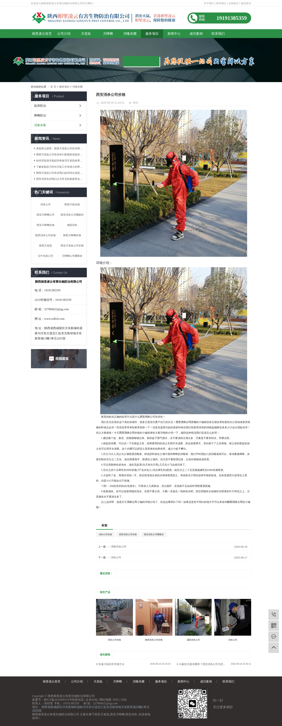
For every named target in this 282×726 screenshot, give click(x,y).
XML (124, 699)
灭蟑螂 (108, 33)
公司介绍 (63, 33)
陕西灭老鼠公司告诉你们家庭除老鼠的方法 (60, 154)
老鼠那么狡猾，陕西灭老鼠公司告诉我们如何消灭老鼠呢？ (60, 148)
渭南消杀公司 (118, 546)
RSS (116, 699)
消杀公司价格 (105, 534)
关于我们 (209, 3)
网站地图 (105, 699)
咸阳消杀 (72, 225)
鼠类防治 (40, 105)
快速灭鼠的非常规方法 (111, 664)
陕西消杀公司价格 (45, 235)
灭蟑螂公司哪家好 (72, 255)
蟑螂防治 (40, 115)
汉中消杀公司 (45, 255)
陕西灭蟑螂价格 (72, 235)
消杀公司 (45, 204)
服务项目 (152, 33)
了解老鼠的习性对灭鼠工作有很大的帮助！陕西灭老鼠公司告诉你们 (60, 166)
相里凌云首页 (42, 33)
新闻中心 (174, 33)
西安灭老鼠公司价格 (72, 245)
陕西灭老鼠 (45, 245)
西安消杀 (108, 454)
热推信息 (78, 699)
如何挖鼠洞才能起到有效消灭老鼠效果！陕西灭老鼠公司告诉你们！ (60, 160)
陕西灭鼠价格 (72, 204)
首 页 (53, 86)
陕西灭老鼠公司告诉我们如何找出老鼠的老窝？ (60, 172)
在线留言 (234, 3)
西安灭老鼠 (102, 714)
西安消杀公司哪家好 (72, 214)
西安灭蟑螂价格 (46, 225)
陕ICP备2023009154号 (58, 699)
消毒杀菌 (130, 33)
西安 (124, 502)
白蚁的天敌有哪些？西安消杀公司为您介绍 (203, 664)
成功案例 (196, 33)
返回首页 (246, 3)
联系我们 (221, 3)
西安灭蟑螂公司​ (46, 214)
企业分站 (91, 699)
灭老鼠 (86, 33)
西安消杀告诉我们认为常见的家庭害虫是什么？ (60, 178)
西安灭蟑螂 (117, 714)
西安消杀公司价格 (128, 534)
